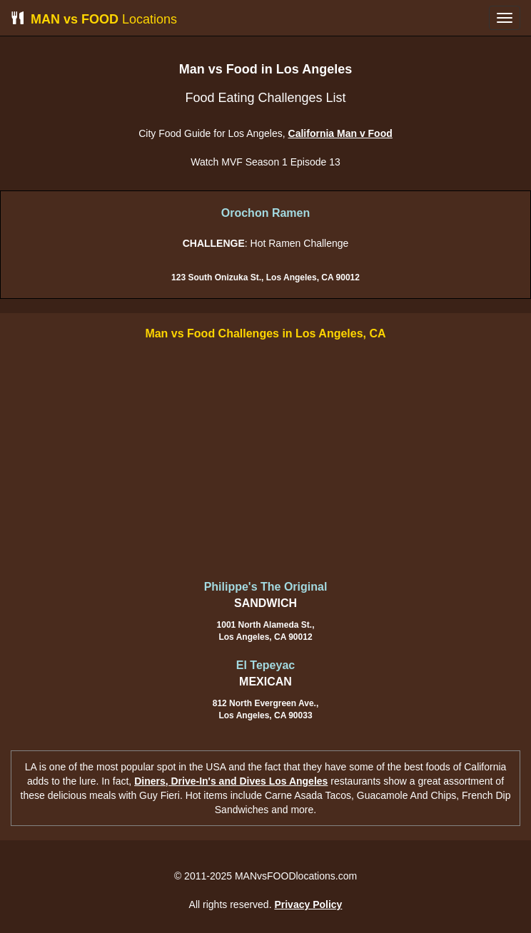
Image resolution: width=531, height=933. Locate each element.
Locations (94, 18)
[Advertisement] (265, 461)
